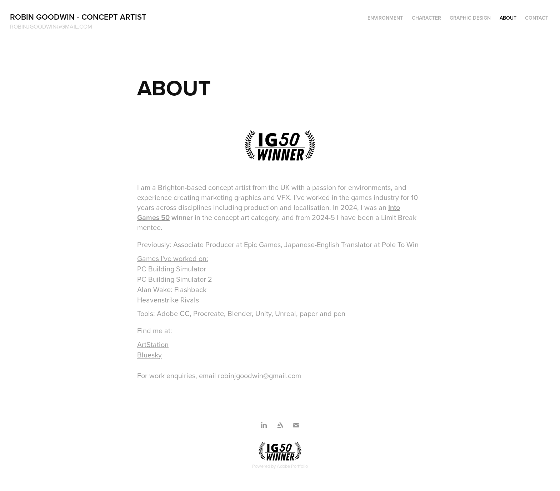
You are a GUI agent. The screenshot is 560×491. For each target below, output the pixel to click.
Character (426, 17)
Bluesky (149, 355)
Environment (385, 17)
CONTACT (536, 17)
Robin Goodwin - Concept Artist (78, 16)
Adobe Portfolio (292, 466)
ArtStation (153, 344)
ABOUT (508, 17)
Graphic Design (470, 17)
